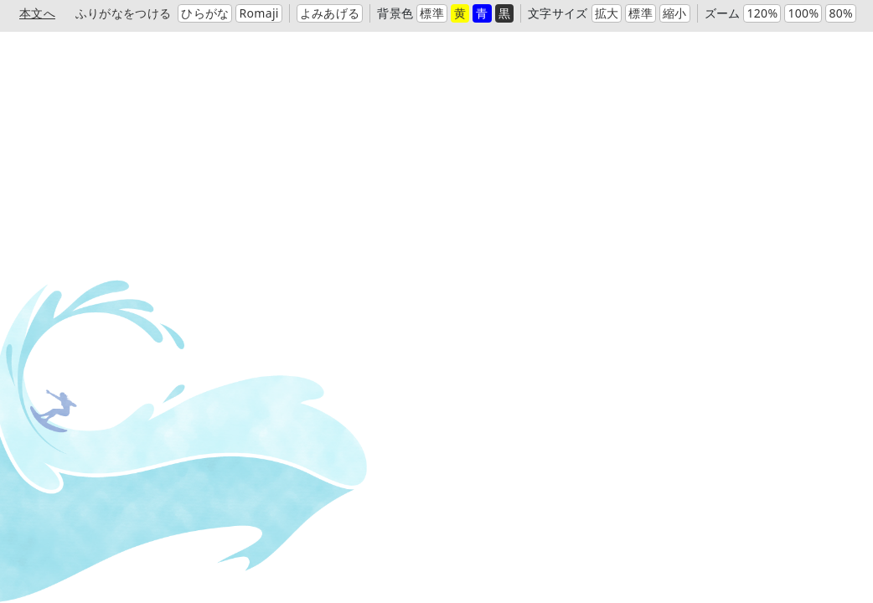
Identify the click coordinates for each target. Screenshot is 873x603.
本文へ (37, 13)
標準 (432, 13)
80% (841, 13)
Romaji (258, 13)
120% (761, 13)
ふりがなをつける (123, 13)
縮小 (675, 13)
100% (803, 13)
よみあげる (330, 13)
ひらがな (205, 13)
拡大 (607, 13)
